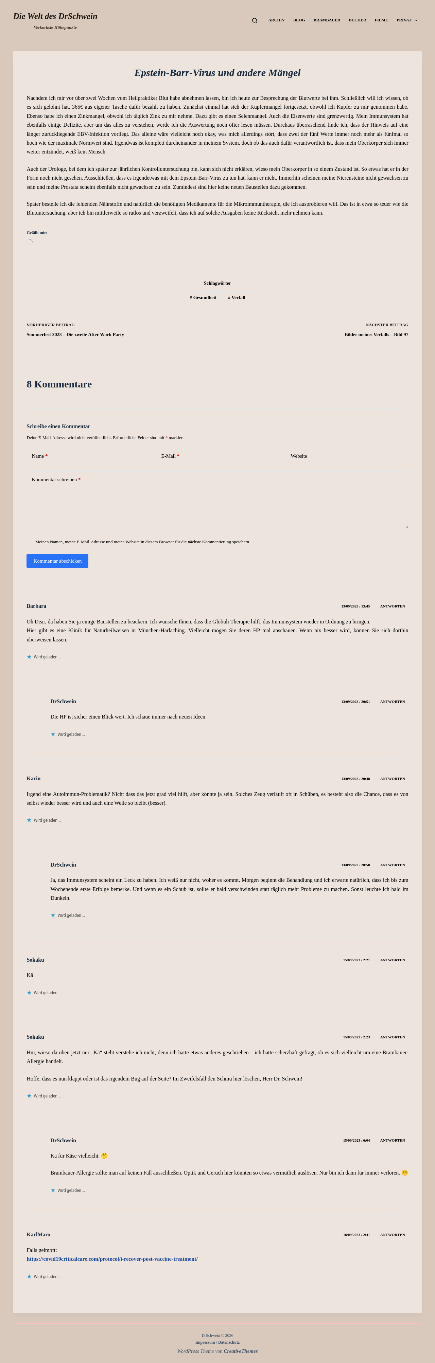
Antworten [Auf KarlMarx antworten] (392, 1235)
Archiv (276, 20)
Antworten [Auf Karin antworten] (392, 779)
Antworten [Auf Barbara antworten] (392, 606)
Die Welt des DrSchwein (55, 16)
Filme (381, 20)
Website (299, 456)
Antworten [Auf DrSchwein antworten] (392, 701)
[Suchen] (254, 20)
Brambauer (327, 20)
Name (40, 456)
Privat (408, 20)
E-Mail (170, 456)
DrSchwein (63, 701)
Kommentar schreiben (56, 479)
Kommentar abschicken (57, 561)
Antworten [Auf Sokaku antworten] (392, 960)
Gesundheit (203, 297)
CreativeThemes (241, 1351)
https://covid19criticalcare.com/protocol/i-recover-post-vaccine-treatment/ (112, 1259)
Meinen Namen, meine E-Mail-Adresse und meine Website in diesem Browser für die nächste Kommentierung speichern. (142, 541)
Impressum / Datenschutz (217, 1342)
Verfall (236, 297)
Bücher (357, 20)
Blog (299, 20)
